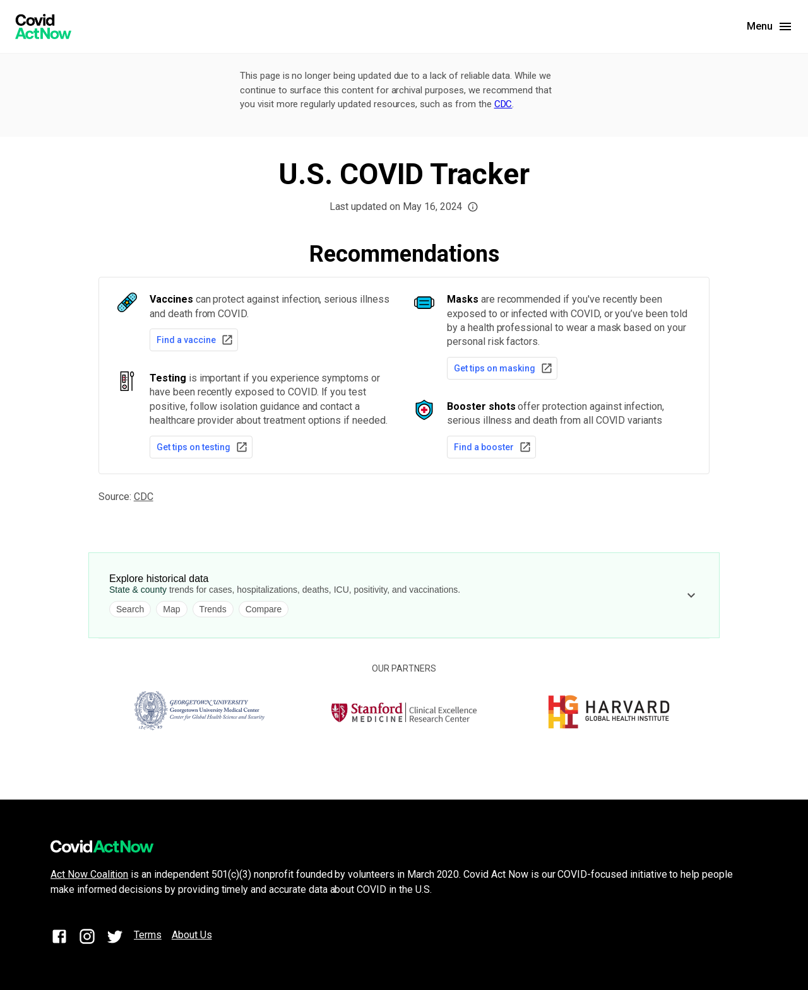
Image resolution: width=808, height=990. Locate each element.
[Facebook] (59, 939)
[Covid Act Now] (43, 26)
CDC (503, 104)
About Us (192, 935)
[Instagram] (87, 939)
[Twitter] (115, 939)
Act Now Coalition (89, 874)
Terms (148, 935)
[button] (472, 207)
